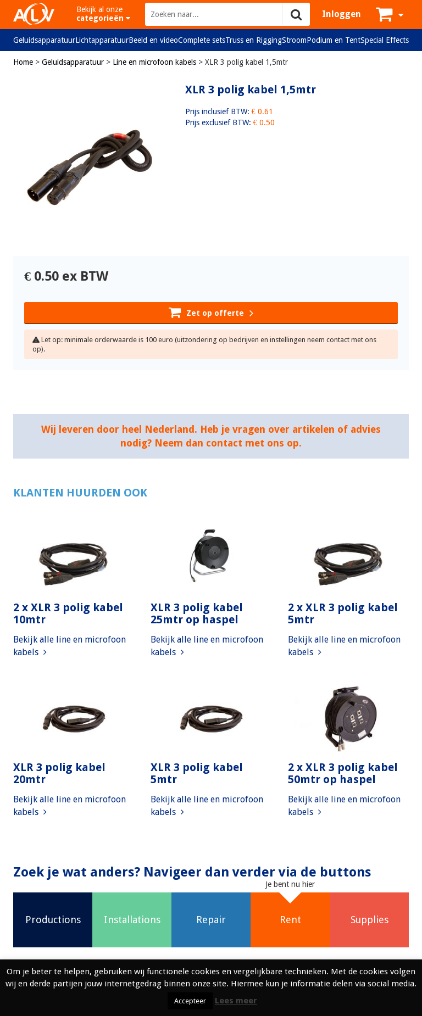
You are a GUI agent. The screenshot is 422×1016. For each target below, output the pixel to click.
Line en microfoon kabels (154, 62)
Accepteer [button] (190, 1001)
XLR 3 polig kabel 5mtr (197, 773)
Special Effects (384, 40)
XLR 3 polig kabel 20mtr (59, 773)
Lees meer (236, 1001)
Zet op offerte (211, 312)
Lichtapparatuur (102, 40)
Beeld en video (153, 40)
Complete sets (201, 40)
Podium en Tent (333, 40)
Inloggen (341, 14)
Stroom (294, 40)
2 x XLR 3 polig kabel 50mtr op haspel (343, 773)
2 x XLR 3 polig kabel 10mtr (68, 613)
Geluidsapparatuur (44, 40)
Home (23, 62)
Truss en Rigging (253, 40)
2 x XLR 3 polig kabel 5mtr (343, 613)
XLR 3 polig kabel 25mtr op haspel (197, 613)
